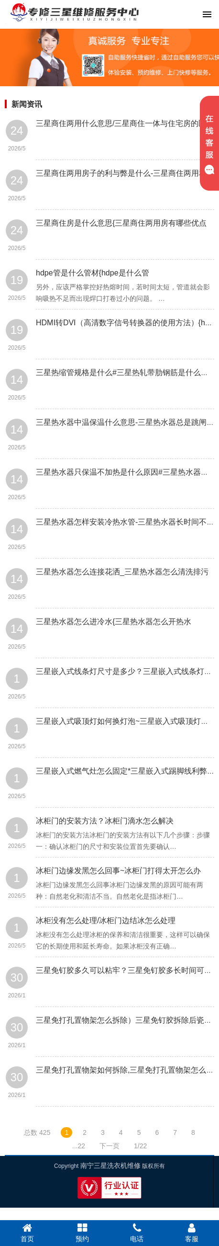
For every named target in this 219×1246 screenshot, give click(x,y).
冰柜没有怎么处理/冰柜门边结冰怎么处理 (105, 920)
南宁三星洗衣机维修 (110, 1165)
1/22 (140, 1146)
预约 (82, 1233)
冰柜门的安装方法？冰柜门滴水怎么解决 (105, 821)
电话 (137, 1233)
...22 (78, 1146)
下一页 (109, 1146)
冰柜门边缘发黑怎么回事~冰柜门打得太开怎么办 (118, 871)
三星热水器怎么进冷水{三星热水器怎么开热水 (113, 621)
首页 (27, 1233)
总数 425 (37, 1132)
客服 (191, 1233)
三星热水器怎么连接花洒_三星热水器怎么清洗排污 (122, 572)
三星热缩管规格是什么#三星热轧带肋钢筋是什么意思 (126, 372)
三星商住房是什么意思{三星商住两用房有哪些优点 (121, 223)
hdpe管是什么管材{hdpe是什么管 (92, 273)
